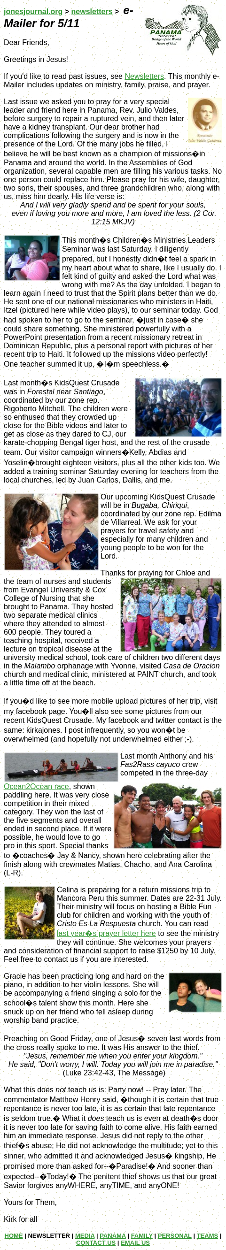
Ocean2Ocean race (36, 786)
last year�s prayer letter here (106, 933)
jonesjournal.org (33, 11)
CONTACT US (96, 1242)
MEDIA (84, 1235)
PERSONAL (175, 1235)
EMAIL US (135, 1242)
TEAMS (207, 1235)
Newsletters (144, 76)
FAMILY (142, 1235)
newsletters (92, 11)
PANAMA (113, 1235)
